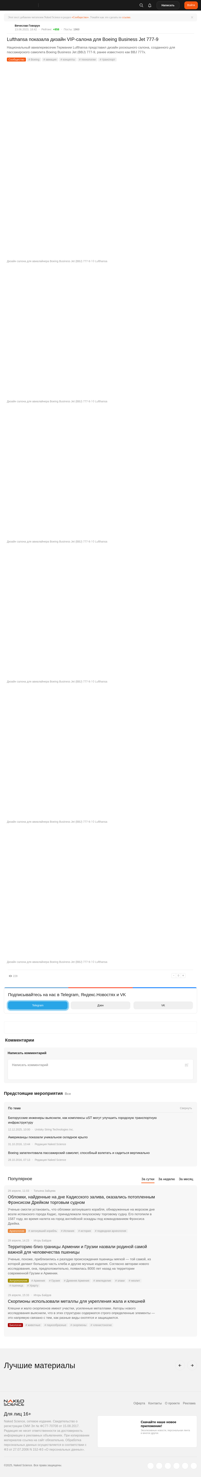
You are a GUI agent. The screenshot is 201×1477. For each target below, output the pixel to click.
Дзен (88, 1005)
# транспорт (107, 59)
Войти (191, 5)
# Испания (67, 1230)
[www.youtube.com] (167, 1466)
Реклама (189, 1403)
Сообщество (16, 59)
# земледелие (102, 1280)
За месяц (186, 1179)
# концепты (68, 59)
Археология (16, 1230)
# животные (33, 1325)
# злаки (120, 1280)
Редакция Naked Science (50, 1144)
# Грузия (54, 1280)
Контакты (155, 1403)
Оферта (139, 1403)
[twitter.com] (150, 1466)
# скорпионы (78, 1325)
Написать (168, 5)
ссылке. (126, 17)
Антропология (18, 1280)
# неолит (134, 1280)
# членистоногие (101, 1325)
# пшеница (16, 1285)
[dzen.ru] (176, 1466)
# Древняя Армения (76, 1280)
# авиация (50, 59)
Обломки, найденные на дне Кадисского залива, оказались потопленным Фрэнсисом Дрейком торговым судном (81, 1199)
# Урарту (32, 1285)
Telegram (26, 1005)
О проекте (172, 1403)
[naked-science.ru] (193, 1466)
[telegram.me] (185, 1466)
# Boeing (33, 59)
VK (150, 1005)
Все (68, 1094)
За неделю (166, 1179)
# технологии (87, 59)
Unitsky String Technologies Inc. (54, 1129)
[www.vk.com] (159, 1466)
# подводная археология (110, 1230)
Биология (15, 1325)
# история (84, 1230)
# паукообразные (55, 1325)
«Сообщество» (80, 17)
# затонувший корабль (42, 1230)
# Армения (38, 1280)
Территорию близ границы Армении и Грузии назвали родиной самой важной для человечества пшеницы (77, 1249)
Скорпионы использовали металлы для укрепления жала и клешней (77, 1301)
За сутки (147, 1179)
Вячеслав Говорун (27, 25)
